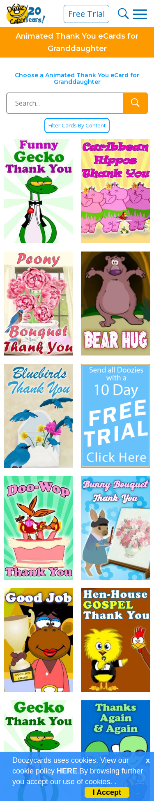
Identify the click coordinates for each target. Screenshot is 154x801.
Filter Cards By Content (77, 125)
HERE (67, 771)
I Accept (107, 792)
